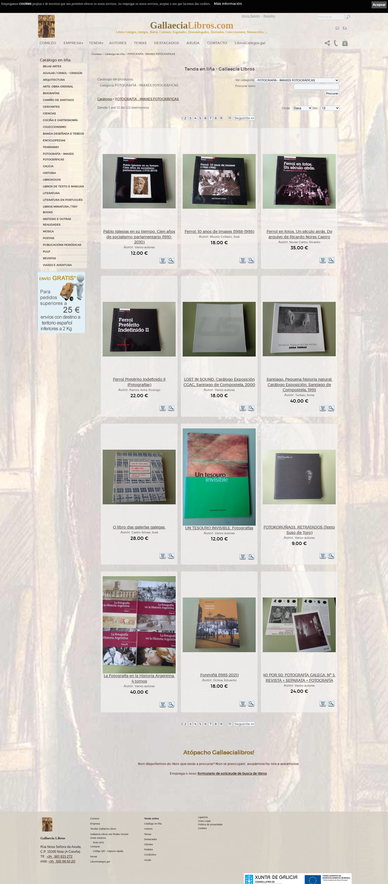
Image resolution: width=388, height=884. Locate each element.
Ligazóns (203, 817)
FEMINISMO (51, 147)
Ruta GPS (98, 842)
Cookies (202, 828)
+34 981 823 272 (59, 856)
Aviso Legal (204, 821)
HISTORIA (49, 173)
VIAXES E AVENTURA (57, 265)
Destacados (150, 839)
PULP (46, 251)
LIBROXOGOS (52, 179)
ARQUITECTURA (54, 80)
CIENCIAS (49, 113)
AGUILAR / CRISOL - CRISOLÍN (62, 73)
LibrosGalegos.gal (250, 43)
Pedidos (148, 849)
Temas (140, 43)
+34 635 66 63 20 (61, 861)
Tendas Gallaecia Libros (103, 828)
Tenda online (151, 818)
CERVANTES (51, 107)
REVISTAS (49, 258)
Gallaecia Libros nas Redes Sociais (109, 834)
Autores (117, 43)
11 (229, 118)
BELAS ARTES (52, 66)
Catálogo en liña (114, 54)
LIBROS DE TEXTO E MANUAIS (63, 186)
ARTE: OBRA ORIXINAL (58, 86)
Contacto (217, 43)
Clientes (148, 844)
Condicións (150, 854)
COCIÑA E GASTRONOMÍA (60, 120)
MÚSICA (48, 231)
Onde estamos (98, 838)
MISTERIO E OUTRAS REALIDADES (57, 221)
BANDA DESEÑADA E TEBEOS (63, 133)
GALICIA (48, 166)
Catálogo (104, 99)
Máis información (228, 4)
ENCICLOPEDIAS (54, 140)
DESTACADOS (166, 43)
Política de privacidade (210, 824)
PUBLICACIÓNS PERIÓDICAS (62, 245)
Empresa (72, 43)
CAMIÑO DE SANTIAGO (58, 100)
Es (345, 28)
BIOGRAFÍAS (51, 93)
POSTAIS (48, 238)
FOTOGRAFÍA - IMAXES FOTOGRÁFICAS (58, 156)
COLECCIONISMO (54, 127)
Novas (93, 856)
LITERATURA (51, 193)
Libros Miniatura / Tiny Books (60, 209)
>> (244, 118)
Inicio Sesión (251, 16)
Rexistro (269, 16)
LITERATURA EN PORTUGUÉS (62, 200)
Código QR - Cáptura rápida (108, 851)
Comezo (48, 43)
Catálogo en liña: (55, 60)
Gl (337, 28)
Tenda (95, 43)
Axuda (193, 43)
